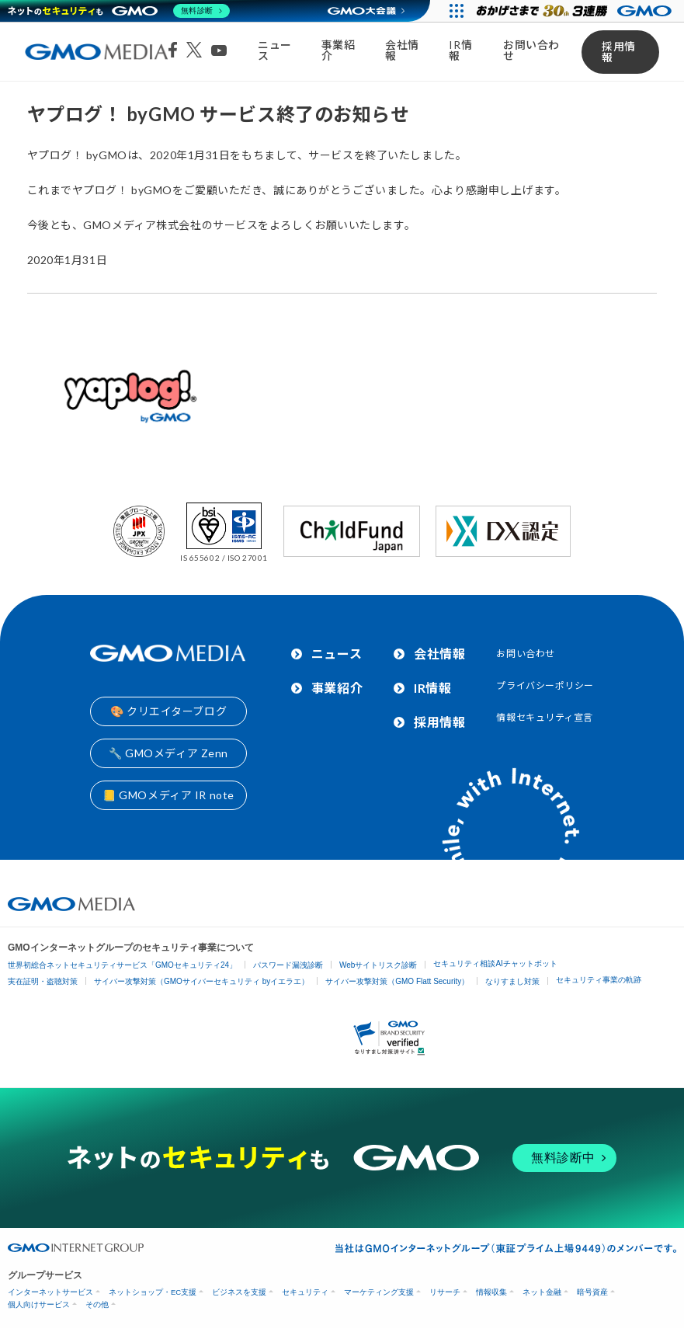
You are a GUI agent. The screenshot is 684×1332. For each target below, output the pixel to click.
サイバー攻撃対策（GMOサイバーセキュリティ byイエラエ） (201, 981)
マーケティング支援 (379, 1292)
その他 (97, 1304)
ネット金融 (542, 1292)
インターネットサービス (50, 1292)
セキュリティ (305, 1292)
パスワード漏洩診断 (288, 965)
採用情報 (619, 52)
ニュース (275, 50)
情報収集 (491, 1292)
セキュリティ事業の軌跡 (598, 980)
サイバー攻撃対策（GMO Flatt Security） (397, 981)
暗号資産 (592, 1292)
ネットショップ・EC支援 (152, 1292)
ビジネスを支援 (239, 1292)
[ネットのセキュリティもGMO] (119, 11)
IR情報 (460, 50)
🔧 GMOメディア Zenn (168, 753)
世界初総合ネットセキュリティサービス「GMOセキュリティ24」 (122, 965)
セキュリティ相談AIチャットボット (495, 963)
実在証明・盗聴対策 (43, 981)
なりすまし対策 (512, 981)
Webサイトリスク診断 (378, 965)
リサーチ (444, 1292)
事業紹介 (338, 50)
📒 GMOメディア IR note (168, 795)
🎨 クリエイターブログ (168, 711)
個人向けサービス (39, 1304)
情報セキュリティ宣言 (544, 717)
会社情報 (402, 50)
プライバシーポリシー (545, 685)
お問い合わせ (531, 50)
